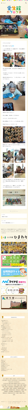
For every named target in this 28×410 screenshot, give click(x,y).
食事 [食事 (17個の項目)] (14, 394)
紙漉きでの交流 (4, 216)
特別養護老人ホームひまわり (5, 365)
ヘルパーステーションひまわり (6, 333)
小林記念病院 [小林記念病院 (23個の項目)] (11, 386)
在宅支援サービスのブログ (5, 351)
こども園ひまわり (4, 350)
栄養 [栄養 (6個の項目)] (4, 388)
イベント (3, 346)
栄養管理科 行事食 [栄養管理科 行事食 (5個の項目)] (21, 388)
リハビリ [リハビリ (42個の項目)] (23, 383)
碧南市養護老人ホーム (4, 366)
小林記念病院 (3, 361)
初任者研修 (3, 336)
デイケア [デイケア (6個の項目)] (9, 380)
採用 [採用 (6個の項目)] (24, 386)
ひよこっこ (3, 342)
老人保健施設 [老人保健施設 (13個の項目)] (11, 391)
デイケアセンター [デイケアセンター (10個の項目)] (14, 380)
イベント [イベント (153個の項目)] (18, 378)
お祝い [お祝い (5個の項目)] (11, 378)
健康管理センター (3, 362)
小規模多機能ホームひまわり (6, 328)
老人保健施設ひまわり (4, 35)
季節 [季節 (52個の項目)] (3, 386)
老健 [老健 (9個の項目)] (23, 391)
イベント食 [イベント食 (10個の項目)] (22, 378)
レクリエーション (14, 211)
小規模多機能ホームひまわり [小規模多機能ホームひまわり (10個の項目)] (18, 386)
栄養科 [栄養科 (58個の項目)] (11, 388)
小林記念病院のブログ (4, 320)
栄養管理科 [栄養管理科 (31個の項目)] (15, 388)
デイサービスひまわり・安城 (6, 338)
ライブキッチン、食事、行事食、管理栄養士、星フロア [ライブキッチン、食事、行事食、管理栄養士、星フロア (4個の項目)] (12, 383)
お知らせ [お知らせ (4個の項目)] (7, 378)
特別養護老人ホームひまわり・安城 (6, 337)
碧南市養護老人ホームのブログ (6, 334)
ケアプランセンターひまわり (6, 332)
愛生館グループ (3, 360)
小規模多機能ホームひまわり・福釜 (7, 341)
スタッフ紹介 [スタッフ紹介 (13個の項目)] (5, 380)
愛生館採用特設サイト (4, 370)
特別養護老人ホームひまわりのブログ (7, 329)
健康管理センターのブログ (5, 325)
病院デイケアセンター (5, 321)
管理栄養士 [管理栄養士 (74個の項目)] (6, 391)
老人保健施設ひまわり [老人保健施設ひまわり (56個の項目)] (17, 391)
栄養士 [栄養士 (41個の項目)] (8, 388)
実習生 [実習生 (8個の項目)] (6, 386)
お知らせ (3, 345)
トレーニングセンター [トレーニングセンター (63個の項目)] (22, 380)
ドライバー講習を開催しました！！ (8, 222)
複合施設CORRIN (4, 349)
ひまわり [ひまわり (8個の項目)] (14, 378)
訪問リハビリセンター (6, 324)
